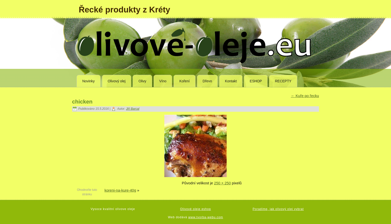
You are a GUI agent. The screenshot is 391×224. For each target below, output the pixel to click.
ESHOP (256, 81)
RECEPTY (283, 81)
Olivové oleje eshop (195, 209)
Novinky (88, 81)
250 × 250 (222, 183)
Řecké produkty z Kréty (124, 9)
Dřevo (207, 81)
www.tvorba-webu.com (205, 217)
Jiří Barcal (132, 109)
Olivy (142, 81)
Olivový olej (117, 81)
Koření (184, 81)
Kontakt (231, 81)
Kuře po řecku (305, 96)
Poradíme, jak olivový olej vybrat (278, 209)
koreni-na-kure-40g (120, 190)
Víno (163, 81)
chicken (82, 102)
